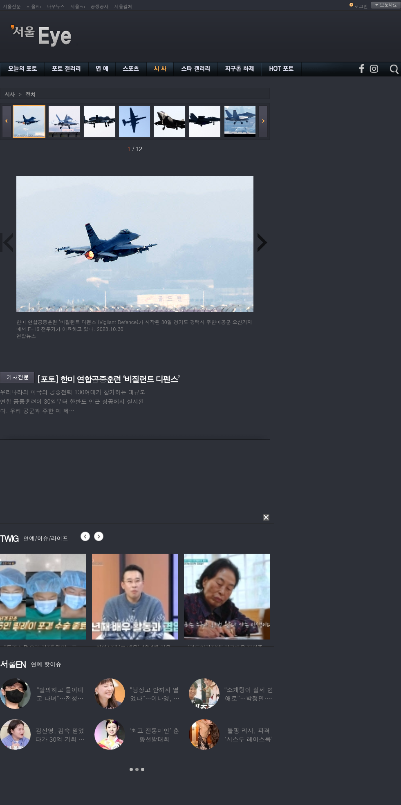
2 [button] (137, 769)
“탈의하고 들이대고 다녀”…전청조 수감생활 (60, 698)
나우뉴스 (56, 6)
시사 (9, 94)
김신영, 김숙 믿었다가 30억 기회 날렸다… (60, 739)
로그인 (361, 6)
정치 (30, 94)
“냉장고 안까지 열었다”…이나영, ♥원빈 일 (154, 698)
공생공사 (100, 6)
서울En (77, 6)
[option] (43, 595)
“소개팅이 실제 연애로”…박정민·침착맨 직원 (248, 698)
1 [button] (131, 769)
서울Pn (34, 6)
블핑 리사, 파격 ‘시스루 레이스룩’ (249, 734)
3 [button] (142, 769)
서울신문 (12, 6)
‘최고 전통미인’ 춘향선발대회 (154, 734)
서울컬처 (123, 6)
